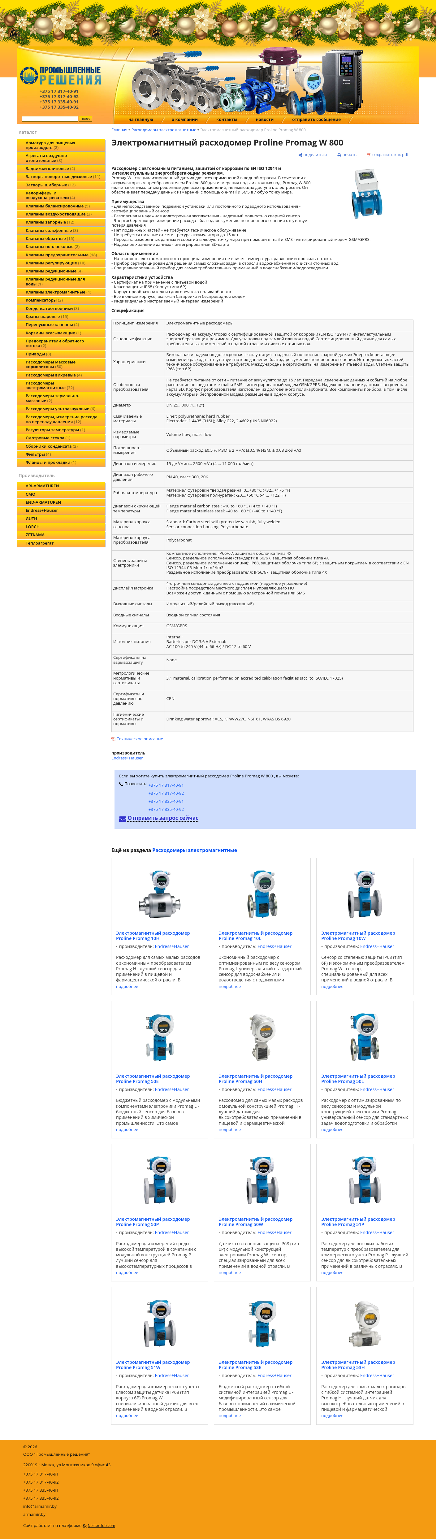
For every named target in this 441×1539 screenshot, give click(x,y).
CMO (30, 494)
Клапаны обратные (50, 238)
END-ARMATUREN (43, 502)
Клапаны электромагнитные (58, 292)
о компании (185, 119)
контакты (226, 119)
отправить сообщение (316, 119)
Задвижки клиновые (50, 168)
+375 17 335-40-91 (166, 801)
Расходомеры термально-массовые (52, 398)
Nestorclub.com (101, 1525)
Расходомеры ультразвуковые (60, 408)
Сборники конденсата (52, 446)
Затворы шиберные (51, 185)
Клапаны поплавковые (53, 246)
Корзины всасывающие (53, 333)
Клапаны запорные (50, 222)
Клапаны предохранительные (61, 255)
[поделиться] (313, 155)
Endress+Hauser (42, 510)
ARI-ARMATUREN (42, 486)
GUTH (31, 518)
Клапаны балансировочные (58, 206)
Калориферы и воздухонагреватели (50, 195)
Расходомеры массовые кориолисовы (51, 364)
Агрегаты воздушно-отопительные (47, 158)
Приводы (38, 354)
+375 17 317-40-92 (166, 793)
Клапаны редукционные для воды (55, 281)
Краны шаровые (47, 316)
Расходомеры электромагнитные (50, 385)
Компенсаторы (44, 300)
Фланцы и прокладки (51, 462)
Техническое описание (140, 738)
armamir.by (34, 1514)
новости (265, 119)
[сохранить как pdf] (387, 155)
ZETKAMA (35, 534)
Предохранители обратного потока (55, 343)
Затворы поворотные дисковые (63, 176)
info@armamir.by (40, 1506)
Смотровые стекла (48, 438)
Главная (119, 130)
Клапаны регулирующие (55, 263)
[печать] (347, 155)
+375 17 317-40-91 (166, 785)
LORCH (33, 526)
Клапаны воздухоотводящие (59, 214)
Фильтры (38, 454)
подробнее (127, 986)
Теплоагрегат (40, 543)
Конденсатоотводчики (52, 308)
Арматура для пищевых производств (50, 145)
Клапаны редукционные (54, 271)
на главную (140, 119)
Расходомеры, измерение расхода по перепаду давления (61, 419)
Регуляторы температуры (55, 430)
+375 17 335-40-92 (166, 809)
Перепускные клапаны (52, 324)
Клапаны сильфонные (52, 230)
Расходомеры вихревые (54, 375)
